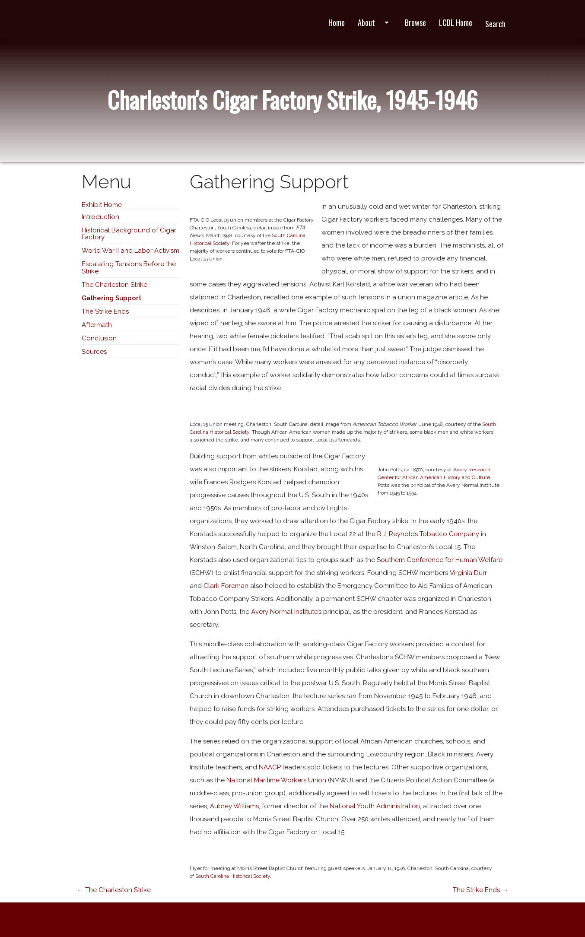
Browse (415, 22)
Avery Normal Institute (284, 612)
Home (336, 22)
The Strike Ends (105, 311)
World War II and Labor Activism (130, 250)
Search (495, 23)
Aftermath (97, 325)
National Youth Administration (375, 806)
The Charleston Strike (114, 285)
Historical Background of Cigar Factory (129, 233)
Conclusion (99, 338)
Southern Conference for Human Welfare (439, 560)
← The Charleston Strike (114, 890)
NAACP (270, 767)
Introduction (100, 217)
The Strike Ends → (480, 890)
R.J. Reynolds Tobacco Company (428, 534)
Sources (94, 352)
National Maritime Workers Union (276, 780)
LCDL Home (455, 22)
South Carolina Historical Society (232, 876)
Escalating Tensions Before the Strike (129, 267)
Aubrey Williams (234, 806)
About (375, 22)
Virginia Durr (468, 573)
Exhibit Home (102, 205)
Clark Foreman (225, 586)
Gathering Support (111, 298)
